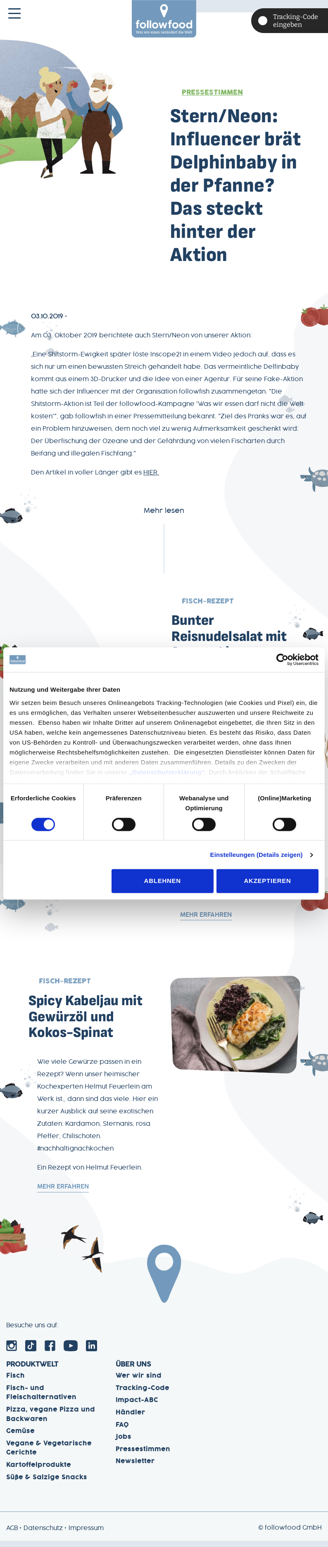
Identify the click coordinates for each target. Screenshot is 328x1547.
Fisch (15, 1382)
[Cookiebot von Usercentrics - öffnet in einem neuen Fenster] (282, 659)
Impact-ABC (137, 1406)
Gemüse (20, 1437)
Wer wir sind (139, 1382)
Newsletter (135, 1468)
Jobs (123, 1443)
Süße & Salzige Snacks (46, 1483)
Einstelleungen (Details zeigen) (256, 854)
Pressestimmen (212, 92)
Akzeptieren (267, 881)
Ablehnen (162, 881)
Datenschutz (43, 1535)
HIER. (151, 473)
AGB (12, 1535)
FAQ (122, 1431)
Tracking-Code (142, 1395)
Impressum (86, 1535)
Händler (130, 1419)
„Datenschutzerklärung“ (167, 772)
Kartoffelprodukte (38, 1471)
